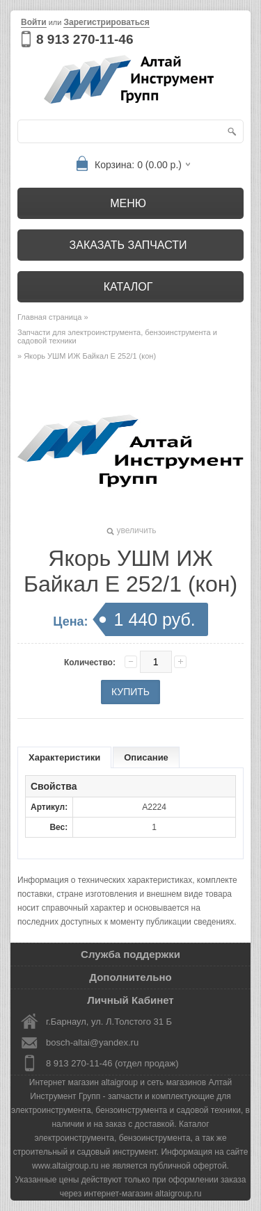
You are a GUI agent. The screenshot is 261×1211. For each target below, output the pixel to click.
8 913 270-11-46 (84, 39)
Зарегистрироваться (106, 22)
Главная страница (49, 317)
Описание (146, 757)
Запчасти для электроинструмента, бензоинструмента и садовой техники (117, 336)
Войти (34, 22)
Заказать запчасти (128, 245)
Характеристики (64, 757)
